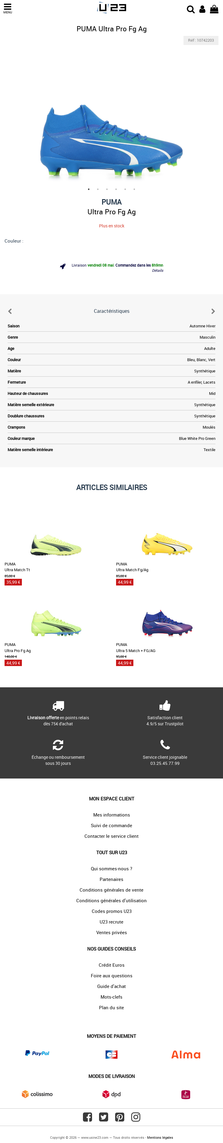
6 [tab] (134, 189)
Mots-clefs (111, 997)
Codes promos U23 (112, 911)
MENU (7, 8)
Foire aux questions (111, 975)
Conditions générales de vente (111, 890)
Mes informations (111, 815)
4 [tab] (116, 189)
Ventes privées (111, 932)
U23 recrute (111, 922)
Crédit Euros (112, 965)
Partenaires (111, 879)
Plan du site (111, 1007)
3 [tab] (107, 189)
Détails (157, 270)
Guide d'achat (111, 986)
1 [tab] (89, 189)
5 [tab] (125, 189)
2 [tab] (98, 189)
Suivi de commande (111, 825)
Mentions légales (160, 1137)
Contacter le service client (111, 836)
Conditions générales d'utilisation (111, 900)
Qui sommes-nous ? (111, 868)
